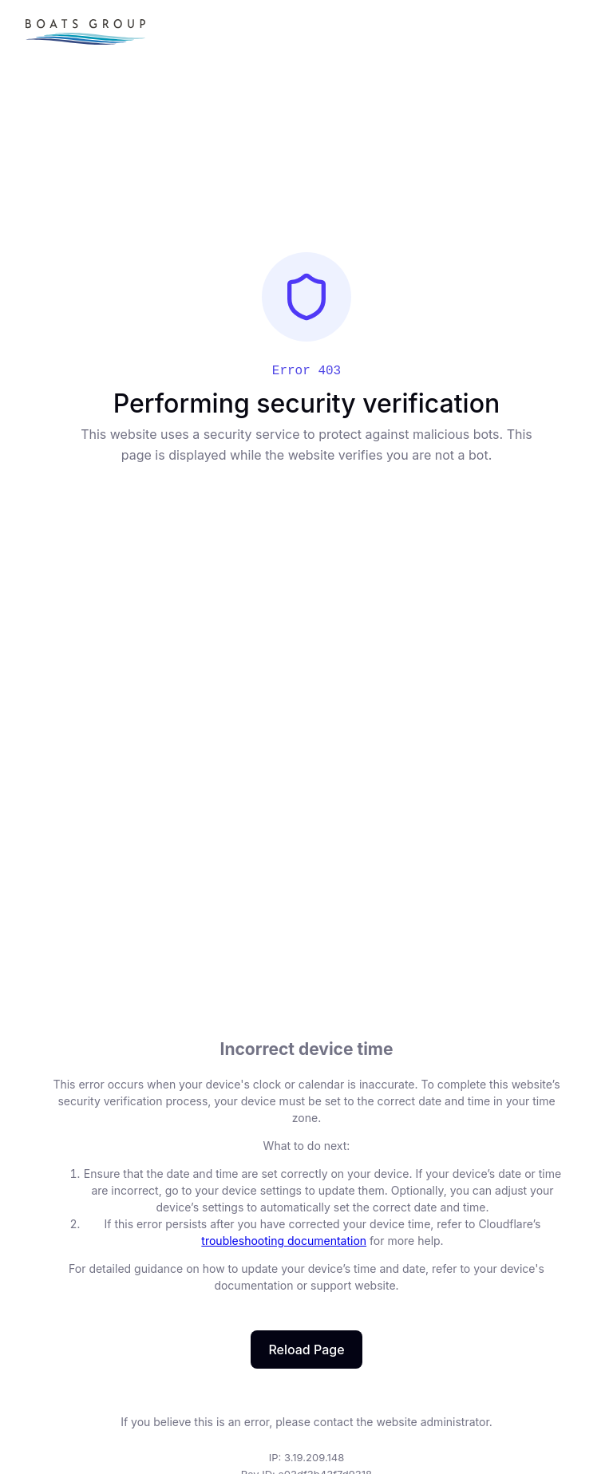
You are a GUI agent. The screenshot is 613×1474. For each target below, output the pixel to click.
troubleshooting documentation (283, 1240)
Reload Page (306, 1349)
